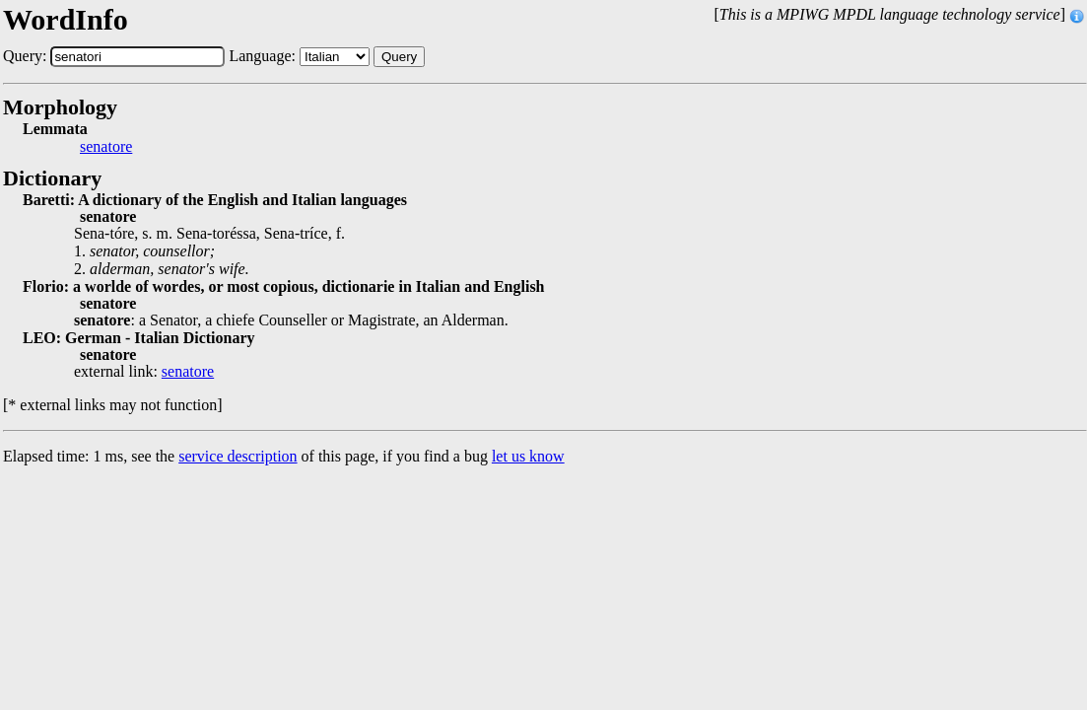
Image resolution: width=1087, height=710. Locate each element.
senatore (106, 147)
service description (237, 456)
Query (399, 56)
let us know (528, 456)
